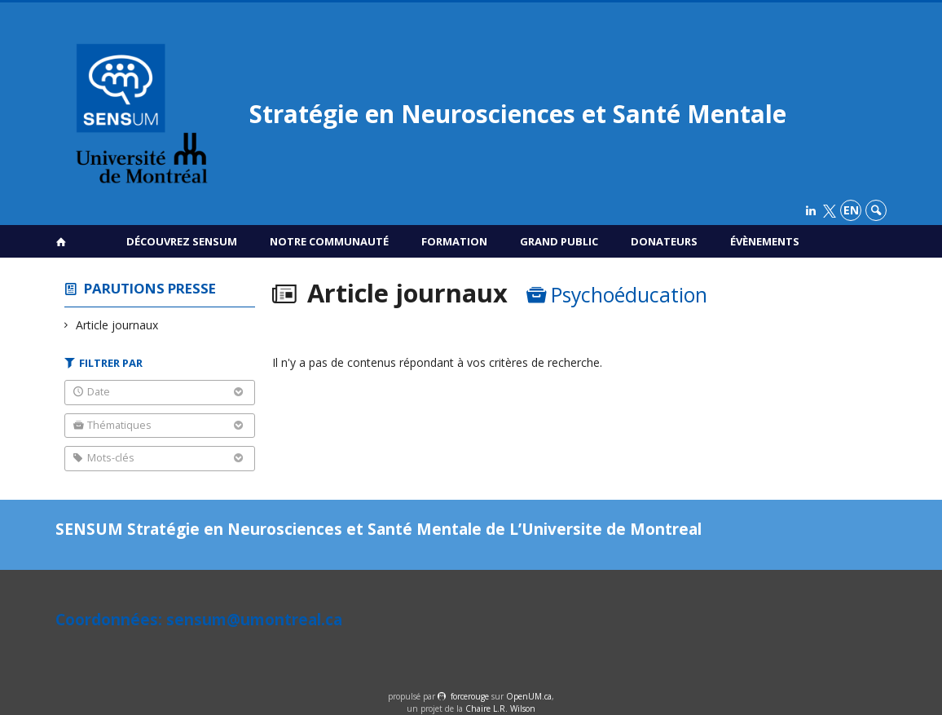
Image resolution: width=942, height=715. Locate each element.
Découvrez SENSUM (181, 241)
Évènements (764, 241)
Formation (454, 241)
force (470, 696)
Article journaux (117, 325)
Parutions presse (150, 288)
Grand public (559, 241)
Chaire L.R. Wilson (500, 708)
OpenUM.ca (529, 696)
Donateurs (664, 241)
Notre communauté (329, 241)
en (851, 210)
